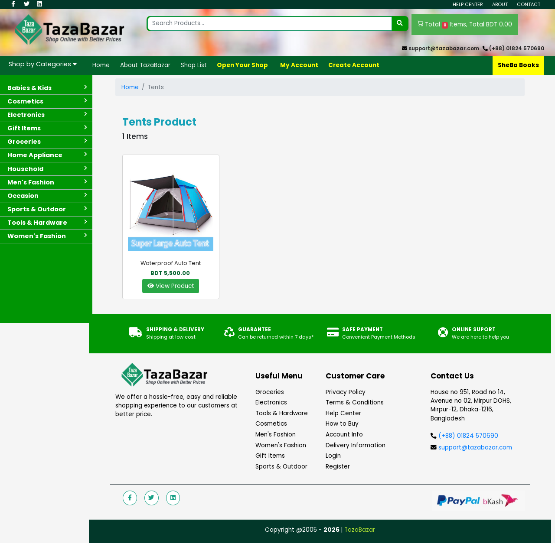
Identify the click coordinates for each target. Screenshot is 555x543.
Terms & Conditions (355, 402)
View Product (170, 286)
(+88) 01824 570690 (516, 48)
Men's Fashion (275, 434)
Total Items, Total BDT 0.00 (465, 24)
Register (338, 466)
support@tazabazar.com (443, 48)
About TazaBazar (145, 65)
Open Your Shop (242, 65)
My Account (299, 65)
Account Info (344, 434)
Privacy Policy (346, 392)
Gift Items (270, 456)
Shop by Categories (43, 64)
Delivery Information (355, 445)
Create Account (353, 65)
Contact (528, 4)
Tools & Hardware (281, 413)
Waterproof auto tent (170, 263)
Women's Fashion (280, 445)
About (500, 4)
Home (101, 65)
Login (333, 456)
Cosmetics (271, 424)
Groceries (269, 392)
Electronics (271, 402)
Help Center (468, 4)
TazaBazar (359, 530)
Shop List (194, 65)
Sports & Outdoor (281, 466)
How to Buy (342, 424)
